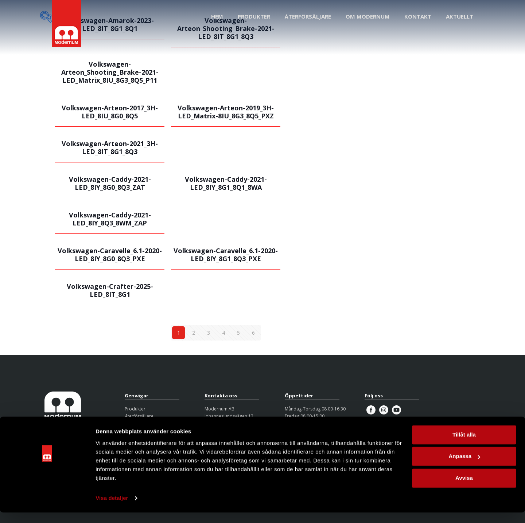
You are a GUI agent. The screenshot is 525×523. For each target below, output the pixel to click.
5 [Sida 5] (238, 332)
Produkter (135, 409)
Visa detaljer (112, 509)
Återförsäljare (139, 416)
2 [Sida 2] (193, 332)
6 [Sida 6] (253, 332)
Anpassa (464, 467)
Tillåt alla (464, 445)
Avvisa (464, 488)
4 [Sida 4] (223, 332)
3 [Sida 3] (208, 332)
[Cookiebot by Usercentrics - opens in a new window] (47, 508)
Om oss (133, 424)
